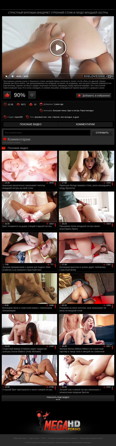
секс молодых (66, 117)
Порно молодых (86, 111)
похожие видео (31, 124)
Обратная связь (20, 438)
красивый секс (41, 117)
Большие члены (59, 111)
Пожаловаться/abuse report (91, 438)
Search (110, 5)
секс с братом (53, 117)
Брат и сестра (73, 111)
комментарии (85, 124)
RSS (44, 438)
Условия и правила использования (62, 438)
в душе (76, 117)
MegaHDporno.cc (64, 5)
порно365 (19, 117)
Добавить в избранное (96, 95)
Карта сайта (34, 438)
